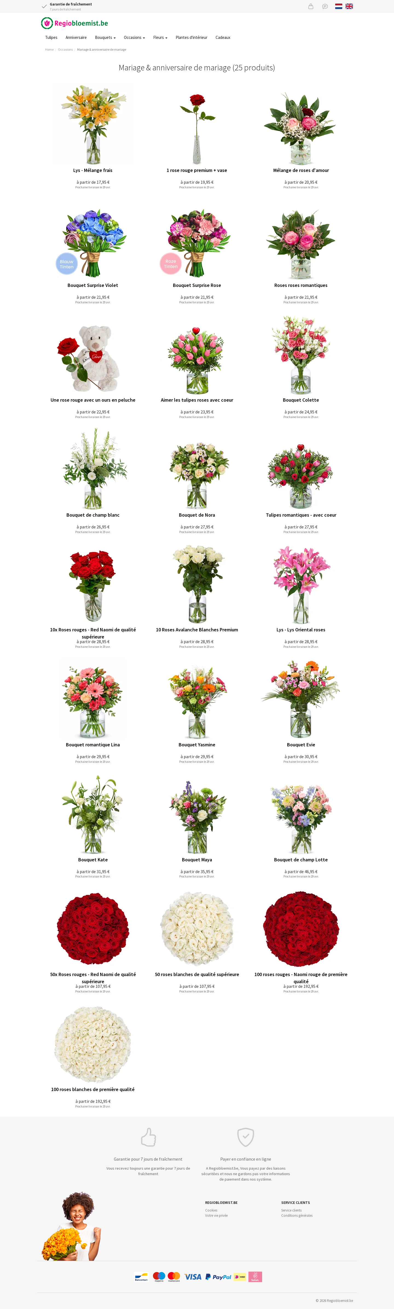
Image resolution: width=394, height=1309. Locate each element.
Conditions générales (296, 1215)
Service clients (291, 1210)
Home (49, 49)
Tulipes (51, 37)
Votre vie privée (216, 1215)
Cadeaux (223, 37)
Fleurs (160, 37)
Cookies (211, 1210)
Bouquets (105, 37)
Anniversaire (76, 37)
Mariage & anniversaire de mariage (101, 49)
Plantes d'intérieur (191, 37)
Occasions (134, 37)
